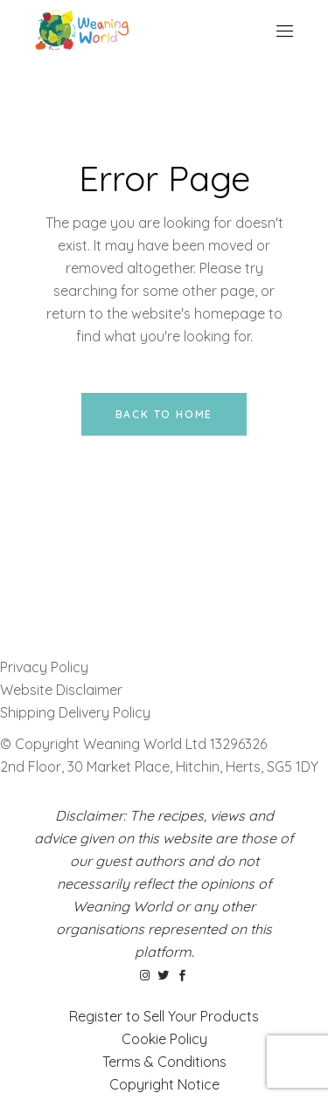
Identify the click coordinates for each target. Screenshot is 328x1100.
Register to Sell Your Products (164, 1016)
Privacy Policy (44, 667)
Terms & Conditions (164, 1061)
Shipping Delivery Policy (75, 712)
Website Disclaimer (63, 689)
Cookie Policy (164, 1039)
